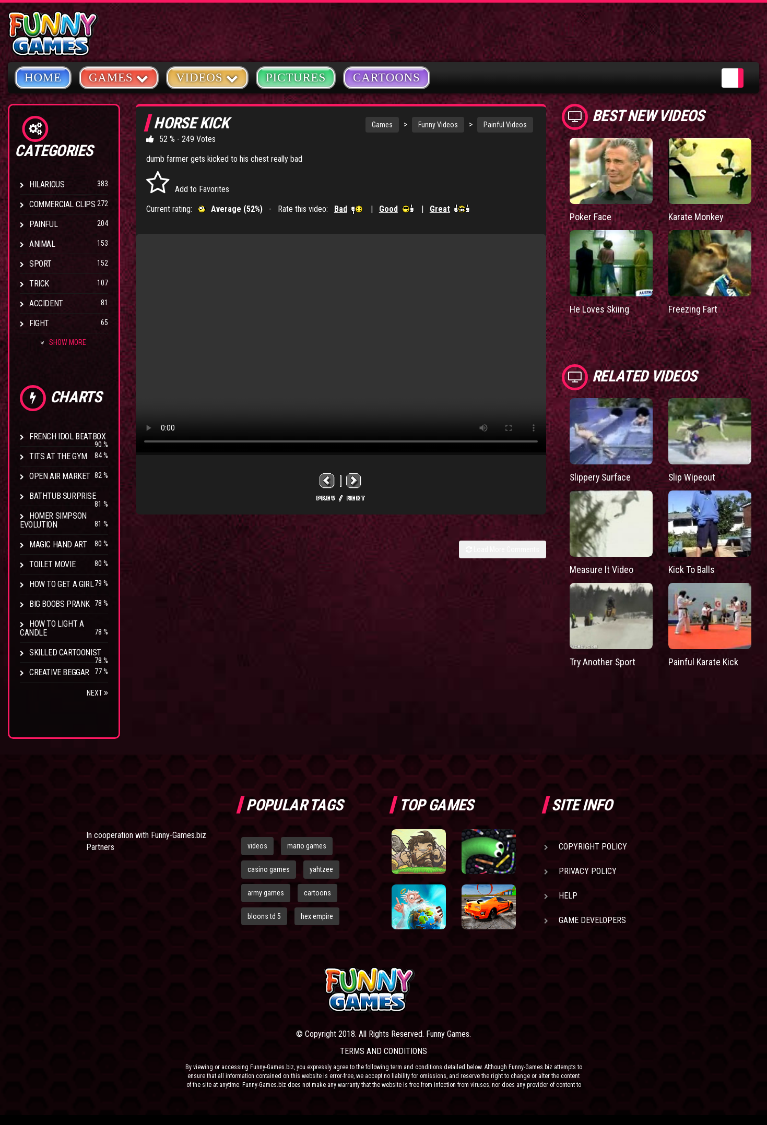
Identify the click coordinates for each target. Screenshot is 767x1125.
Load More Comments (502, 549)
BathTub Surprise (62, 496)
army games (265, 893)
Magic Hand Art (58, 544)
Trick (39, 284)
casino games (268, 869)
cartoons (317, 893)
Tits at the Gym (58, 456)
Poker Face (590, 216)
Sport (40, 264)
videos (257, 846)
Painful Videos (505, 125)
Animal (42, 244)
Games (382, 125)
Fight (39, 323)
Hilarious (46, 184)
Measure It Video (601, 569)
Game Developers (592, 920)
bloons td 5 (264, 916)
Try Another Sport (603, 661)
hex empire (317, 916)
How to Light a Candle (52, 628)
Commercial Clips (62, 204)
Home (43, 77)
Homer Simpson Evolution (53, 520)
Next (97, 693)
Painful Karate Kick (703, 661)
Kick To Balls (691, 569)
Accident (46, 303)
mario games (306, 846)
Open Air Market (59, 476)
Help (568, 896)
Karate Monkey (696, 216)
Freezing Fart (692, 309)
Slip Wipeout (692, 477)
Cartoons (386, 77)
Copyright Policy (593, 847)
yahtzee (321, 869)
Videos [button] (207, 77)
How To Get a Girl (61, 584)
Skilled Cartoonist (65, 652)
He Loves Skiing (600, 309)
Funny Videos (438, 125)
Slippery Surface (601, 477)
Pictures (296, 77)
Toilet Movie (52, 564)
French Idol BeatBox (67, 436)
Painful (43, 224)
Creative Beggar (59, 672)
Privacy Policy (588, 871)
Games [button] (119, 77)
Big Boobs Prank (59, 604)
